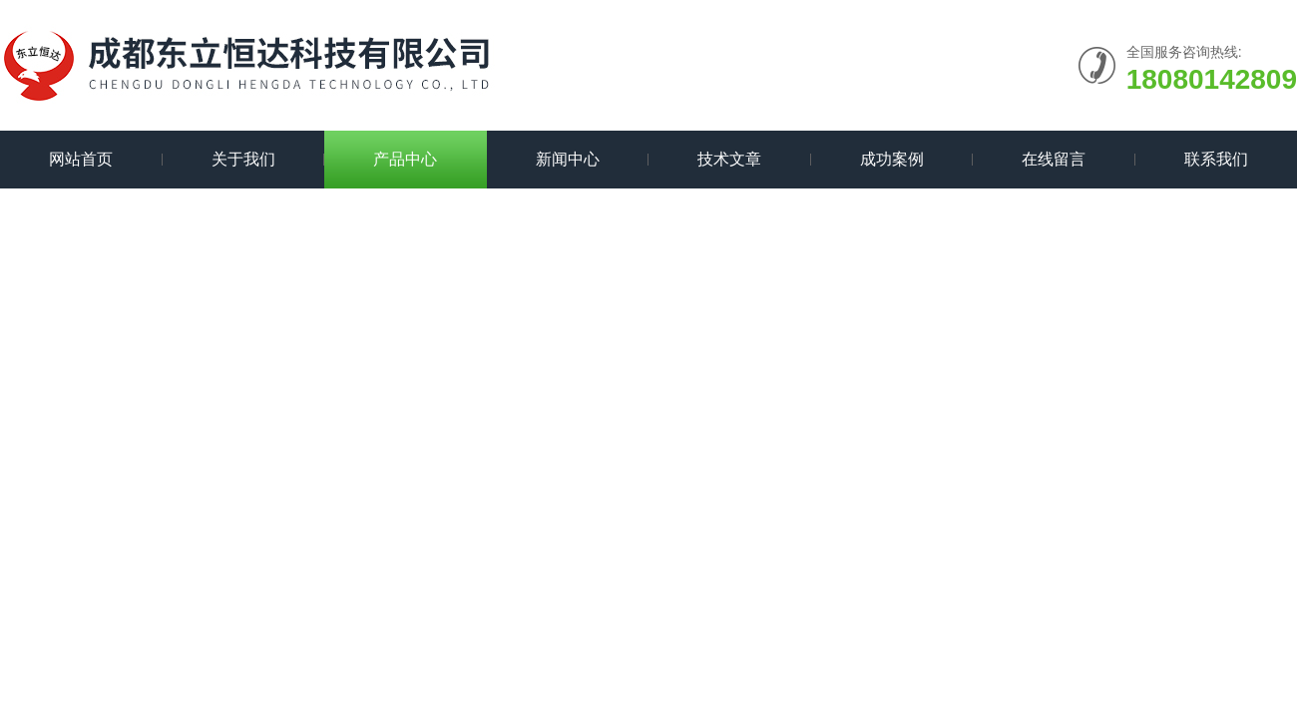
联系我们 (1216, 159)
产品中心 (405, 159)
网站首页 (81, 159)
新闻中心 (568, 159)
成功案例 (892, 159)
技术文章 (729, 159)
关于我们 (243, 159)
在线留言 (1053, 159)
